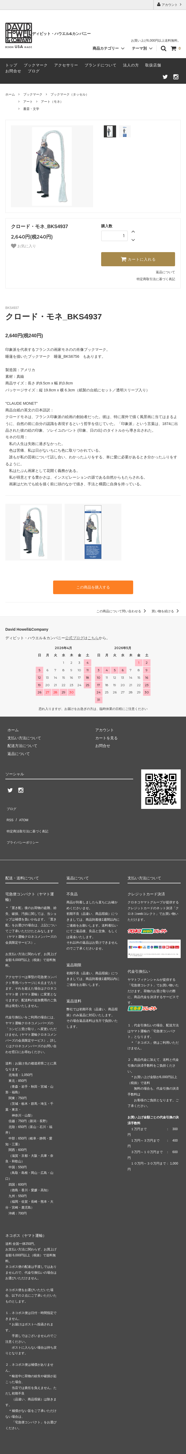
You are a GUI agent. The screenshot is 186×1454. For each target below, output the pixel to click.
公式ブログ (74, 636)
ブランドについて (101, 65)
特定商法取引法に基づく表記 (29, 822)
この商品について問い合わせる (122, 610)
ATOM (21, 814)
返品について (165, 272)
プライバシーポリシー (24, 829)
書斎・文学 (31, 109)
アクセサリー (66, 65)
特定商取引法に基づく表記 (156, 279)
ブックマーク (36, 65)
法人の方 (131, 65)
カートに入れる (138, 259)
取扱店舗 (153, 65)
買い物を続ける (166, 610)
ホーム (10, 94)
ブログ (34, 71)
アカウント (170, 4)
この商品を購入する (93, 587)
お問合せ (13, 71)
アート (28, 102)
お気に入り (23, 246)
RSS (9, 814)
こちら (93, 636)
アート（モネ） (52, 102)
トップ (11, 65)
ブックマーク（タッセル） (69, 94)
